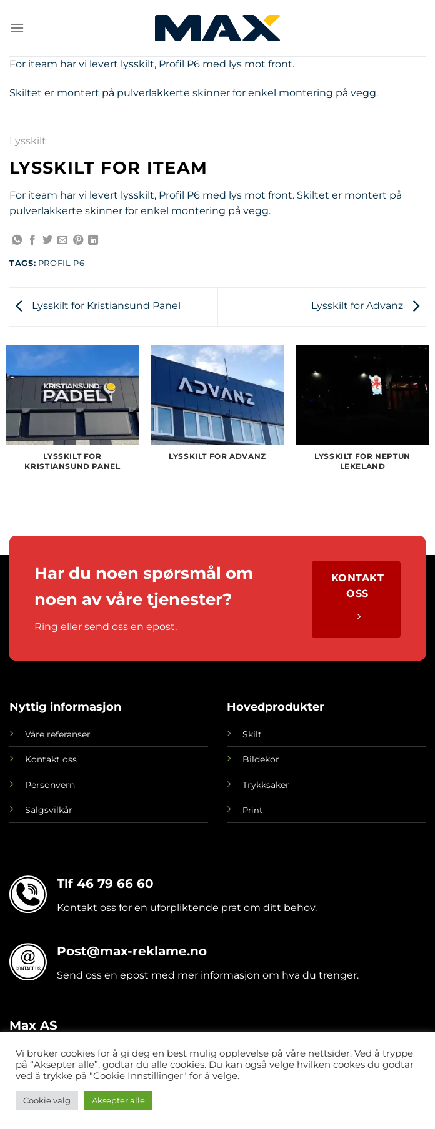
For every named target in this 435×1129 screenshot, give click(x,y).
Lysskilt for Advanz (365, 306)
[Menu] (16, 27)
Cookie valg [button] (47, 1100)
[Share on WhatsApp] (17, 240)
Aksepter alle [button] (118, 1100)
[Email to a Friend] (63, 240)
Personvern (50, 785)
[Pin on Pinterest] (78, 240)
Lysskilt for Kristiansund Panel (98, 306)
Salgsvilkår (48, 810)
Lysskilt (27, 141)
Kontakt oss (51, 759)
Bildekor (260, 759)
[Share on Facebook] (33, 240)
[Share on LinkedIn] (93, 240)
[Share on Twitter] (47, 240)
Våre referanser (58, 734)
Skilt (252, 734)
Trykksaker (265, 785)
